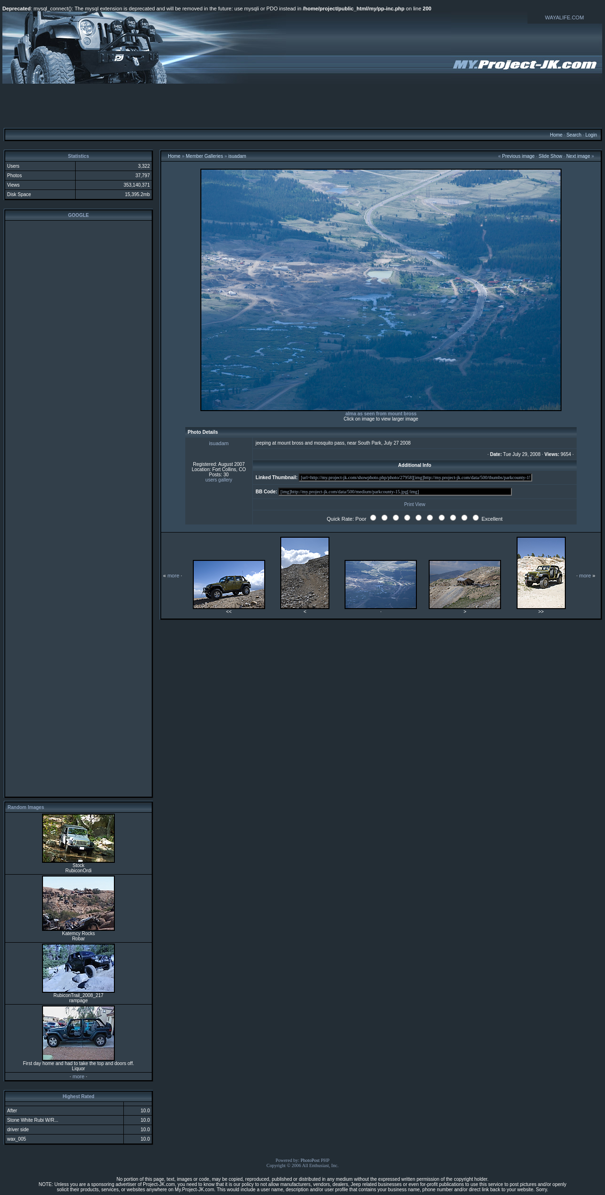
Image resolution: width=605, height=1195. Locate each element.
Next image (578, 156)
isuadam (237, 156)
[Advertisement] (302, 105)
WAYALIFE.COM (564, 17)
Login (590, 135)
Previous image (518, 156)
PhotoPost (310, 1160)
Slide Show (550, 156)
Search (573, 135)
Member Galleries (204, 156)
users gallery (219, 479)
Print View (414, 504)
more (78, 1076)
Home (556, 135)
